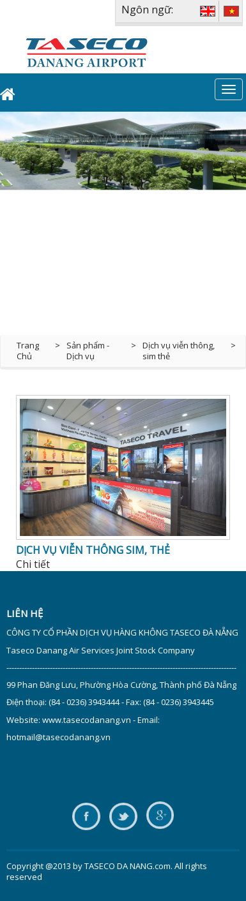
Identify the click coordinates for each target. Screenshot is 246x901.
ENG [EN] (207, 11)
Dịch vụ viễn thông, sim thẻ (178, 350)
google (160, 817)
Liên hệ (24, 613)
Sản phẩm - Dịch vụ (87, 350)
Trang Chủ (28, 350)
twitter (123, 817)
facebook (86, 817)
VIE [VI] (231, 11)
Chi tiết (33, 564)
